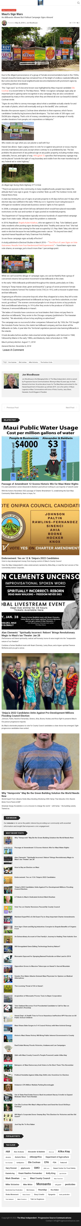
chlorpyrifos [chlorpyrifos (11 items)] (36, 1157)
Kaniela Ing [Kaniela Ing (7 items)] (10, 1173)
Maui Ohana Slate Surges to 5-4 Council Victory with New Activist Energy (43, 1026)
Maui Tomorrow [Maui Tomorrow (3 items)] (58, 1178)
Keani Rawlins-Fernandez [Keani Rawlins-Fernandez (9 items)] (30, 1173)
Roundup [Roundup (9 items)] (42, 1190)
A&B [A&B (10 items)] (8, 1151)
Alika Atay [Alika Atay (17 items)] (64, 1151)
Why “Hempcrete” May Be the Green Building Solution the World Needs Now (44, 838)
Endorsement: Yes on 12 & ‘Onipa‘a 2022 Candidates (35, 877)
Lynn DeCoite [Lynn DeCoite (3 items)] (62, 1173)
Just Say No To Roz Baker (25, 1124)
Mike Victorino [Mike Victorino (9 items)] (12, 1184)
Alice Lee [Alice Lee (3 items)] (51, 1152)
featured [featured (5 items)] (63, 1163)
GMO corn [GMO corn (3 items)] (46, 1168)
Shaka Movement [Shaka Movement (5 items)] (12, 1194)
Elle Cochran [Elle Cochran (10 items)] (34, 1162)
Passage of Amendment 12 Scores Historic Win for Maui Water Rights (42, 848)
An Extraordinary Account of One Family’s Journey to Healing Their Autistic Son (46, 937)
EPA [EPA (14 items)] (46, 1162)
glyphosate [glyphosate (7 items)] (25, 1168)
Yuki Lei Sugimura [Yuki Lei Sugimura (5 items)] (37, 1199)
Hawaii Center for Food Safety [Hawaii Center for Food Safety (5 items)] (64, 1168)
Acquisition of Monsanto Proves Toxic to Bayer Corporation (38, 996)
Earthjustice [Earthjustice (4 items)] (20, 1162)
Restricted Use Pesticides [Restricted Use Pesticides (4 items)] (14, 1190)
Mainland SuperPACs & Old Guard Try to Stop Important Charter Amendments (45, 917)
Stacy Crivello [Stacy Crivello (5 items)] (39, 1194)
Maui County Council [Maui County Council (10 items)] (40, 1178)
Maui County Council (8, 10)
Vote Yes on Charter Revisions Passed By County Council (37, 907)
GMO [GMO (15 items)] (37, 1167)
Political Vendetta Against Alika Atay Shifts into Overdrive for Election (42, 1075)
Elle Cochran (23, 362)
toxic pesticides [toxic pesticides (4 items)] (64, 1194)
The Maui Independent (27, 1218)
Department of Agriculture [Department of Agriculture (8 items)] (57, 1157)
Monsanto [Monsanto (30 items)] (43, 1184)
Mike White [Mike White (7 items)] (27, 1184)
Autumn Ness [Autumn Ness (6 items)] (20, 1157)
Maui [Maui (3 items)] (24, 1178)
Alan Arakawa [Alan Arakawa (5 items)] (19, 1152)
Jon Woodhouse (32, 23)
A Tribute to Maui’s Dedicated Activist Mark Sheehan (35, 897)
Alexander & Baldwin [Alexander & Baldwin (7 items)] (36, 1152)
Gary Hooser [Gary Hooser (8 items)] (11, 1168)
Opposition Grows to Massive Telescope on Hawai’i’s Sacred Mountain (42, 966)
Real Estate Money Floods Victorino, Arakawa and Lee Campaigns (40, 1045)
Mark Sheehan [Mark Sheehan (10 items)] (12, 1178)
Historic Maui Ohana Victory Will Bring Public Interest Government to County (44, 1035)
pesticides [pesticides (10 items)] (70, 1184)
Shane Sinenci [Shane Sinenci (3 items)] (26, 1194)
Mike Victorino (33, 362)
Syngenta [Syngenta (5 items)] (51, 1194)
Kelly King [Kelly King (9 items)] (50, 1173)
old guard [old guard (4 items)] (58, 1184)
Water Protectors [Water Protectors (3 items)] (22, 1199)
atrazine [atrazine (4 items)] (8, 1157)
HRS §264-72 (39, 155)
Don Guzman (12, 362)
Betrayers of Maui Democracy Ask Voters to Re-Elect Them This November (44, 1065)
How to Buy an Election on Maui (27, 867)
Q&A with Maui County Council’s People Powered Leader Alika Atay (41, 1055)
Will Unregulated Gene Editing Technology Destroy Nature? (37, 946)
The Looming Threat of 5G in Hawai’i (29, 986)
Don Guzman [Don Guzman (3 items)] (9, 1162)
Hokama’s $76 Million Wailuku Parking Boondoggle (34, 1085)
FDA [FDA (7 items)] (54, 1162)
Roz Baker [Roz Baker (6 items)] (55, 1190)
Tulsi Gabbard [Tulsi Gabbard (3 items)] (9, 1199)
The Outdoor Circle (46, 362)
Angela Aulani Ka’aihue (28, 223)
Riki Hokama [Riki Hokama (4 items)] (30, 1190)
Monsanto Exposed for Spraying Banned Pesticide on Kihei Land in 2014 (43, 956)
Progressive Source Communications (54, 1218)
